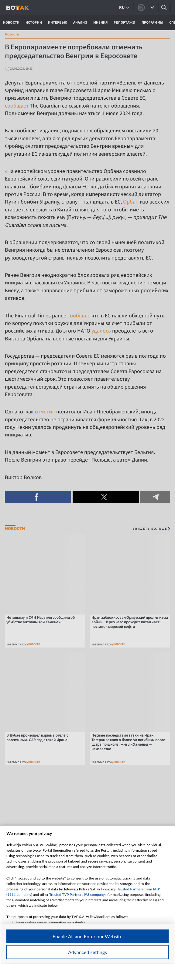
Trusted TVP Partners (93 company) (77, 894)
